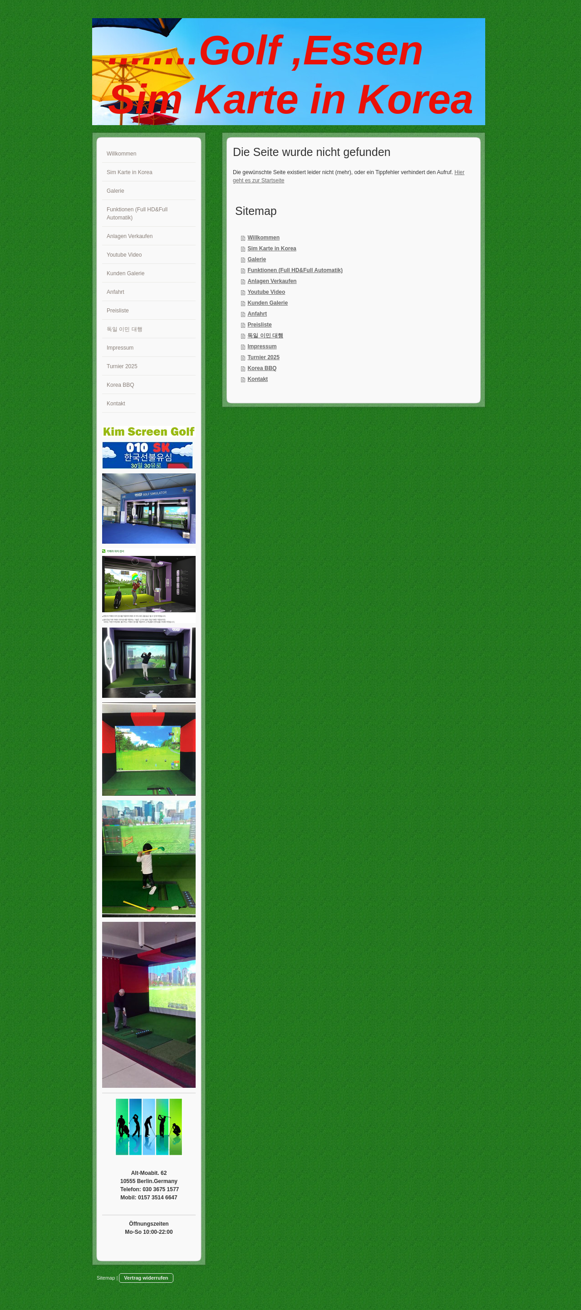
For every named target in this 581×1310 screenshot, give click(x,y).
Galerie (256, 259)
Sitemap (106, 1278)
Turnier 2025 (263, 357)
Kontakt (257, 379)
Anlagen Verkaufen (271, 281)
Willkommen (263, 237)
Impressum (261, 346)
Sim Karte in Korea (271, 248)
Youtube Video (266, 292)
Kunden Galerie (267, 303)
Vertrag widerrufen (146, 1278)
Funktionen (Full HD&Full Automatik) (295, 270)
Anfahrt (257, 314)
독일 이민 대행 (265, 335)
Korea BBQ (261, 368)
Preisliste (259, 324)
